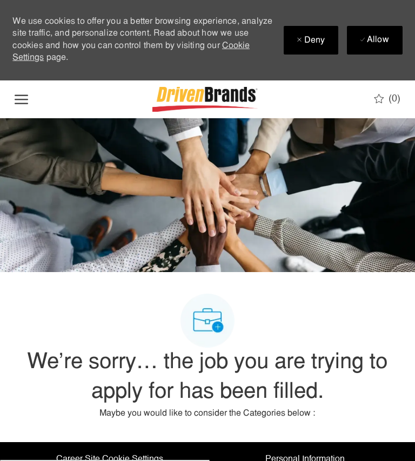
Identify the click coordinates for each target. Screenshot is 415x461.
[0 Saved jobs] (387, 99)
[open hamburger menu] (21, 99)
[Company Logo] (206, 99)
